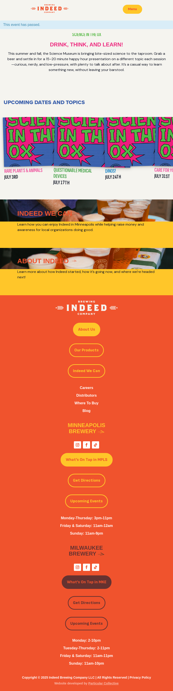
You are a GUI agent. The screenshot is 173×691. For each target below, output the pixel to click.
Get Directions (86, 480)
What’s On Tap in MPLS (86, 459)
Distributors (86, 395)
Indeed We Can (86, 370)
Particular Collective (103, 683)
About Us (86, 329)
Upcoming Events (86, 501)
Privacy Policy (140, 677)
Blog (86, 411)
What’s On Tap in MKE (86, 582)
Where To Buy (86, 403)
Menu (132, 9)
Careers (86, 388)
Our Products (86, 350)
